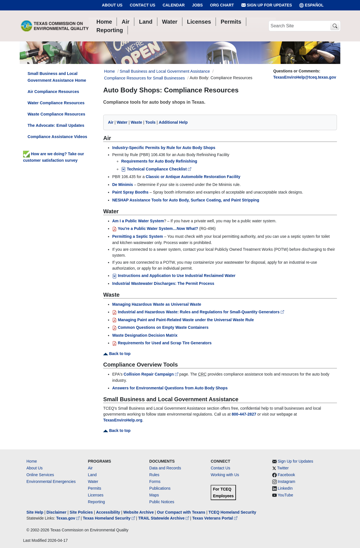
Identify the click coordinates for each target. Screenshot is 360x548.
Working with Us (225, 474)
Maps (154, 495)
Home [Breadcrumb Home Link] (109, 71)
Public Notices (161, 502)
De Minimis (122, 184)
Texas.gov (68, 518)
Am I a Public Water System (138, 221)
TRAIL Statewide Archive (164, 518)
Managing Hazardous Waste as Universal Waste (156, 304)
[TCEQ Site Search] (335, 26)
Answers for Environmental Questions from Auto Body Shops (170, 388)
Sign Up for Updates (266, 5)
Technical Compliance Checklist (156, 169)
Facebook (286, 474)
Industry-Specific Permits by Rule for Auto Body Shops (163, 147)
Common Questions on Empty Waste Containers (160, 327)
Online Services (40, 474)
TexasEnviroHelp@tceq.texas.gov (304, 77)
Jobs (197, 5)
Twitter (283, 468)
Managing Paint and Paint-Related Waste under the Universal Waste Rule (183, 320)
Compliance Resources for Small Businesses (144, 78)
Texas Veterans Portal (214, 518)
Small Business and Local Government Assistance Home (57, 77)
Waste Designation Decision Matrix (144, 335)
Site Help (34, 512)
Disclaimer (56, 512)
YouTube (285, 495)
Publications (160, 488)
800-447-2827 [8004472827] (244, 414)
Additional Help (173, 122)
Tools (150, 122)
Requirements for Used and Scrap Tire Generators (162, 343)
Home (31, 461)
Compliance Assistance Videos (57, 136)
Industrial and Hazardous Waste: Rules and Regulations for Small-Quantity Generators (198, 312)
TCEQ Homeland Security (232, 512)
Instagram (286, 481)
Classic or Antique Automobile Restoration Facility (193, 176)
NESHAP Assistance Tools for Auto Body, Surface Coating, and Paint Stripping (185, 200)
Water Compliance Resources (56, 103)
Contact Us (142, 5)
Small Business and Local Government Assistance (165, 71)
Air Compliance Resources (53, 91)
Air (110, 122)
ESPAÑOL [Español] (311, 5)
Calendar (174, 5)
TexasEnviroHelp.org (122, 420)
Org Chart (222, 5)
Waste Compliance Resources (56, 114)
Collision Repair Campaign (151, 374)
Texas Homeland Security (109, 518)
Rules (154, 474)
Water (122, 122)
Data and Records (165, 468)
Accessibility (108, 512)
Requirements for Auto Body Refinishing (159, 161)
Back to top (116, 353)
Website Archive (138, 512)
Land (92, 474)
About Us (112, 5)
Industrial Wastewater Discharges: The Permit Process (163, 283)
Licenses (95, 495)
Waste (136, 122)
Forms (155, 481)
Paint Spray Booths (130, 192)
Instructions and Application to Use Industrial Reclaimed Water (173, 275)
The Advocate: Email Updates (56, 125)
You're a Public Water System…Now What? (155, 228)
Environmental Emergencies (51, 481)
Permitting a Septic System (137, 236)
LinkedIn (285, 488)
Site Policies (81, 512)
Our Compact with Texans (181, 512)
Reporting (96, 502)
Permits (94, 488)
